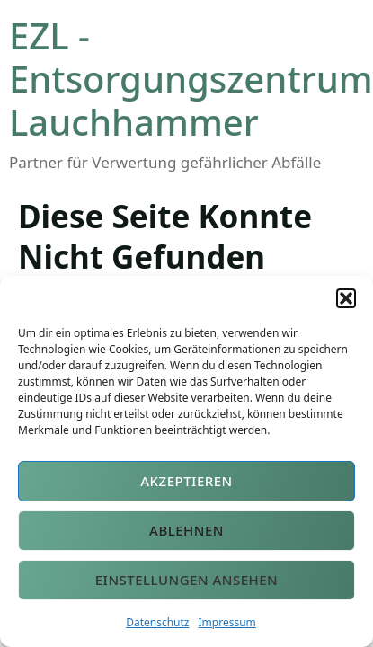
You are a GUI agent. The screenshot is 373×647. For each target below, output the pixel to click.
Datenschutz (157, 622)
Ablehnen (186, 530)
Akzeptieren (186, 481)
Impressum (227, 622)
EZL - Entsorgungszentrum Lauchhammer (191, 78)
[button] (346, 298)
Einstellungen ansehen (187, 580)
